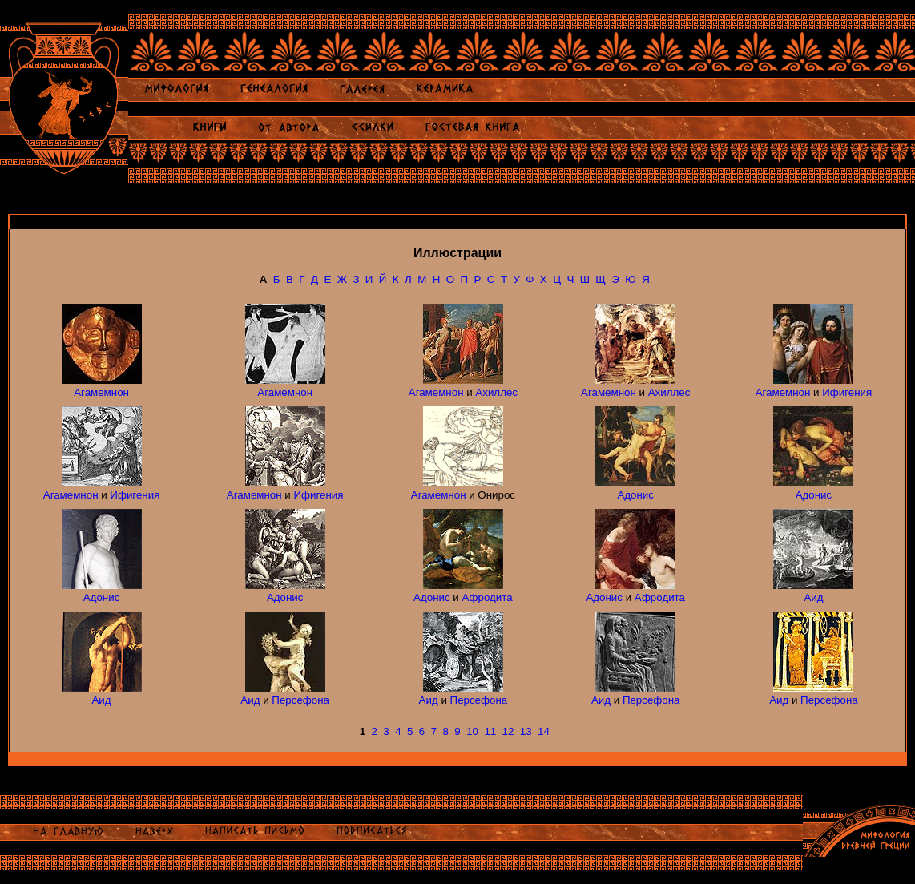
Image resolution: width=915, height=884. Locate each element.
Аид (813, 597)
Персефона (300, 700)
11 (490, 731)
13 (526, 731)
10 (472, 731)
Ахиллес (496, 392)
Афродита (487, 597)
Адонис (635, 495)
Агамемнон (101, 392)
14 (544, 731)
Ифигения (847, 392)
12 (508, 731)
